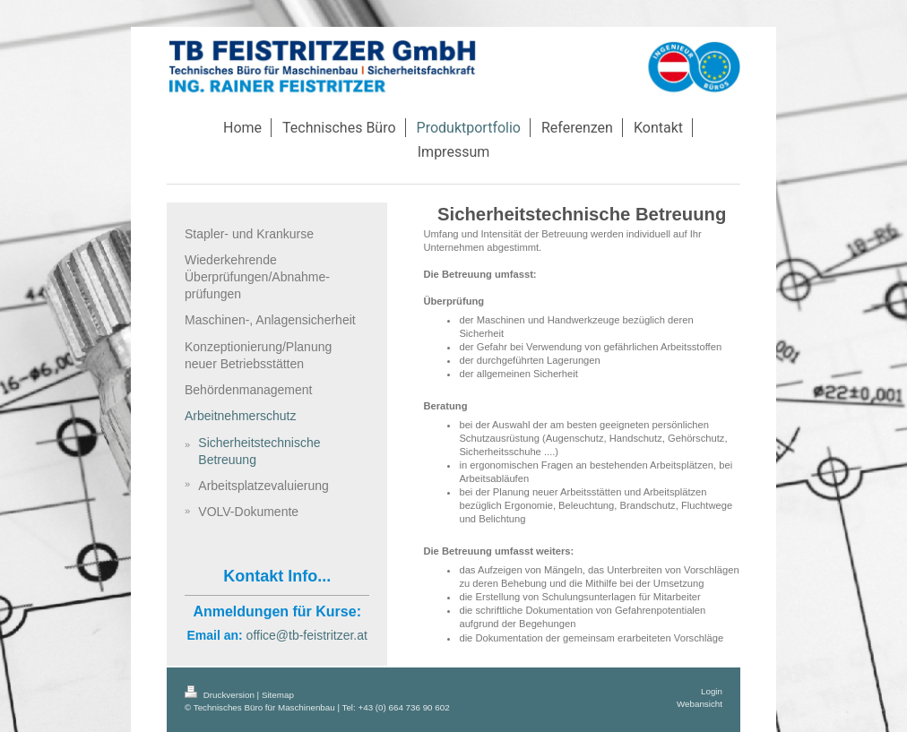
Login (711, 691)
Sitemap (278, 695)
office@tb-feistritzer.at (306, 635)
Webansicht (699, 704)
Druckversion (221, 695)
